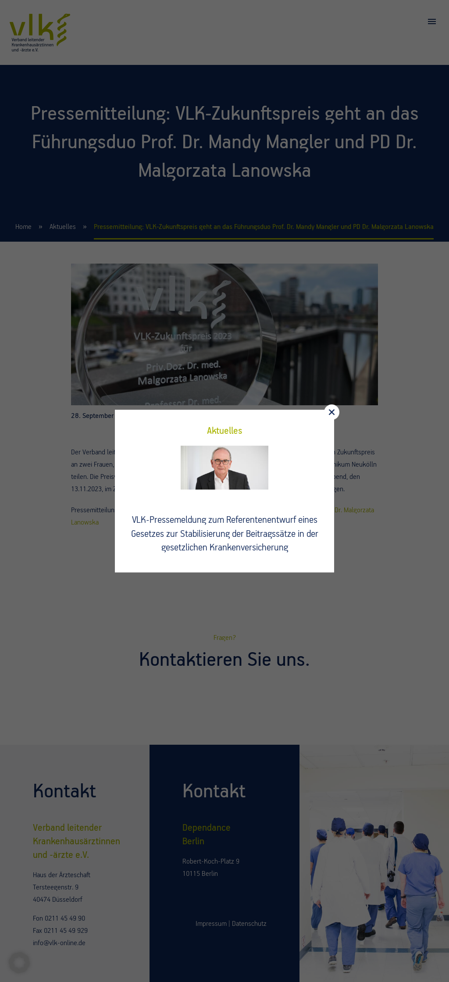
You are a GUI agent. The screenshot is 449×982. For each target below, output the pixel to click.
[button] (19, 962)
